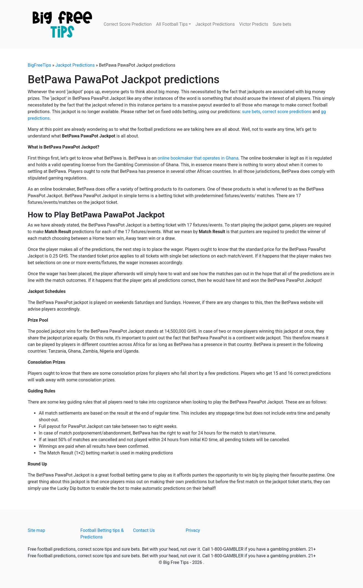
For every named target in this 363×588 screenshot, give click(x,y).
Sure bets (282, 24)
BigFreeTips (39, 65)
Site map (36, 530)
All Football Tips (172, 24)
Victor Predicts (253, 24)
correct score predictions (286, 111)
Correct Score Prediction (128, 24)
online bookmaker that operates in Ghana (197, 158)
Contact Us (144, 530)
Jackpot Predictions (215, 24)
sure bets (251, 111)
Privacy (193, 530)
